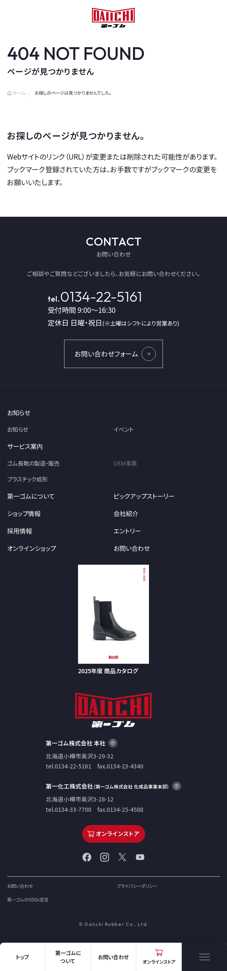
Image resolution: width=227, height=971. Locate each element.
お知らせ (18, 412)
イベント (124, 429)
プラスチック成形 (27, 479)
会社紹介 (126, 513)
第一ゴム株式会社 (113, 17)
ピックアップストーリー (144, 496)
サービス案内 (25, 446)
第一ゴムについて (30, 496)
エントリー (127, 530)
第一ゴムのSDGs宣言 (27, 899)
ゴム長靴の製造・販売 (33, 463)
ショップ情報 (23, 513)
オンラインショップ (31, 548)
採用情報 (19, 530)
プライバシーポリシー (137, 886)
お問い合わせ (132, 548)
